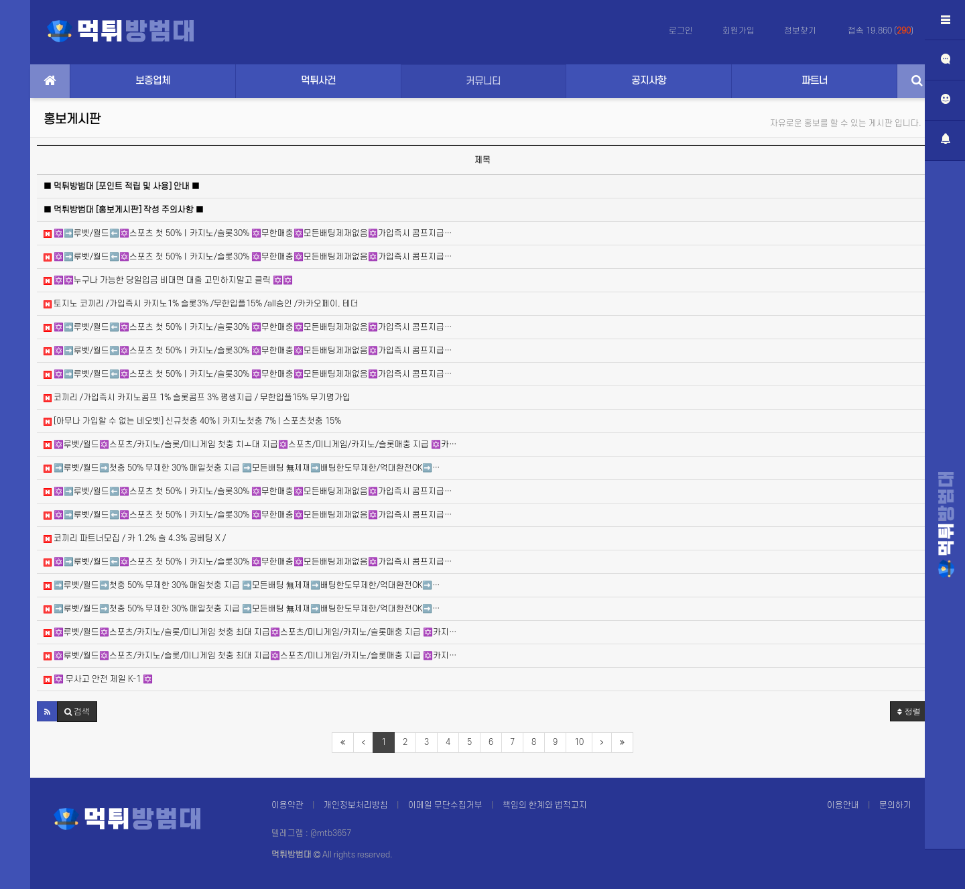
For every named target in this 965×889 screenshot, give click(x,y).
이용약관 (287, 805)
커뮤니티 (483, 81)
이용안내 (843, 805)
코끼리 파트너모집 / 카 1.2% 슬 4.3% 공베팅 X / (135, 538)
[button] (47, 711)
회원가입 (738, 31)
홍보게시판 (72, 120)
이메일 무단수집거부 (445, 805)
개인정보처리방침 (356, 805)
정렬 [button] (909, 711)
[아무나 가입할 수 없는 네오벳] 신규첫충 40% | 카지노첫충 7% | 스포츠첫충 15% (192, 421)
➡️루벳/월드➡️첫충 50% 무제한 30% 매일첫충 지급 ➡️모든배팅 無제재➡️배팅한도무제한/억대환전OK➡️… (242, 468)
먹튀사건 (318, 80)
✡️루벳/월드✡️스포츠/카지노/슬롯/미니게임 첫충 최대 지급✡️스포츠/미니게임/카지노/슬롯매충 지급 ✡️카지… (250, 632)
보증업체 (152, 80)
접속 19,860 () (880, 31)
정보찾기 (801, 31)
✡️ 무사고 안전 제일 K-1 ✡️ (98, 679)
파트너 (814, 80)
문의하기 (895, 805)
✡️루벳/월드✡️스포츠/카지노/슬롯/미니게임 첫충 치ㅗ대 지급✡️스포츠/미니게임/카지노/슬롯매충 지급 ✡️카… (250, 444)
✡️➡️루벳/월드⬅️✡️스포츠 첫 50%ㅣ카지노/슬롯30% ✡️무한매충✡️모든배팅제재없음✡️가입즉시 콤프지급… (248, 233)
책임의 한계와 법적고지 (545, 805)
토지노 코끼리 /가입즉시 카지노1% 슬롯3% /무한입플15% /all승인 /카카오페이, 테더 (201, 303)
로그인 (681, 31)
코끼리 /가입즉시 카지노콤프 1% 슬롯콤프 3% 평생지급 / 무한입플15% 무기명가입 (197, 397)
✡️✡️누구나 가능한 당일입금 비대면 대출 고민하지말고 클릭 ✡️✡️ (168, 280)
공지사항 (648, 80)
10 (579, 742)
